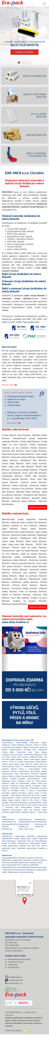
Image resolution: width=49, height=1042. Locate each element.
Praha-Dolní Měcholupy (18, 803)
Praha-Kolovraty (8, 766)
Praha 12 (25, 800)
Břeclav (31, 776)
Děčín (12, 752)
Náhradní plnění (8, 384)
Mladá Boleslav (16, 759)
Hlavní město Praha (16, 764)
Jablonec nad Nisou (19, 793)
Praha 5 (23, 805)
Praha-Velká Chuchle (38, 788)
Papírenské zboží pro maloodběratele (16, 867)
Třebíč (36, 764)
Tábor (37, 752)
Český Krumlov (25, 786)
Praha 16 (11, 776)
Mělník (25, 747)
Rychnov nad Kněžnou (13, 747)
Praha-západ (34, 759)
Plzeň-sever (25, 795)
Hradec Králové (15, 812)
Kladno (17, 800)
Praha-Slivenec (7, 743)
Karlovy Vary (37, 805)
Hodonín (25, 757)
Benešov (29, 745)
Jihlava (44, 752)
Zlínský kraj (39, 826)
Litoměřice (6, 755)
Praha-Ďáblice (41, 762)
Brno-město (35, 771)
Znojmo (4, 750)
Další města (42, 812)
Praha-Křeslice (23, 771)
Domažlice (6, 793)
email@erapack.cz (15, 977)
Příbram (18, 798)
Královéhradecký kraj (26, 822)
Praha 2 (37, 800)
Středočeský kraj (25, 819)
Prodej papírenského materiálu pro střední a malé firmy (22, 858)
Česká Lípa (42, 783)
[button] (5, 649)
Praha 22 (30, 781)
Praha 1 (23, 791)
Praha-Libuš (34, 743)
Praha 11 (13, 762)
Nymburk (5, 769)
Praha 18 (43, 764)
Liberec (30, 793)
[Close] (30, 883)
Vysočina (5, 826)
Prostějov (14, 791)
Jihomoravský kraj (8, 822)
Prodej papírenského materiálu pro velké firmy (21, 846)
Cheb (19, 757)
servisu (26, 198)
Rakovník (5, 783)
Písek (14, 757)
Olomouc (5, 786)
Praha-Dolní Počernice (19, 788)
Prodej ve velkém (9, 843)
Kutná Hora (42, 766)
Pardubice (25, 812)
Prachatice (36, 786)
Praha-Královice (33, 778)
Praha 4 (8, 757)
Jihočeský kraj (40, 819)
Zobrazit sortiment (37, 507)
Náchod (5, 778)
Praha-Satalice (34, 769)
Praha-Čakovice (8, 798)
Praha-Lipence (16, 810)
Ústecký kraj (23, 826)
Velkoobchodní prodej (10, 838)
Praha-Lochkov (41, 781)
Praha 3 (22, 769)
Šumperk (21, 781)
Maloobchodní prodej (38, 867)
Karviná (25, 798)
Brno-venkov (24, 774)
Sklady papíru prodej (28, 838)
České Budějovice (18, 745)
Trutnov (4, 764)
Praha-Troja (14, 805)
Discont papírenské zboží (11, 865)
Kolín (16, 774)
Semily (20, 762)
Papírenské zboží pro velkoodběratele (32, 841)
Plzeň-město (15, 795)
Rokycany (43, 774)
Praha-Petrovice (16, 750)
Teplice (44, 743)
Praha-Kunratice (22, 776)
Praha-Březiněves (34, 803)
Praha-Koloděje (21, 743)
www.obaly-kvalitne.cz (15, 622)
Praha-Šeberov (26, 807)
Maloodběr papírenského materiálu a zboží (26, 863)
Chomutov (9, 807)
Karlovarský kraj (8, 819)
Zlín (31, 800)
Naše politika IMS (31, 322)
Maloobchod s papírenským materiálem (16, 860)
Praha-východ (29, 762)
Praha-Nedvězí (41, 776)
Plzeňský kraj (7, 829)
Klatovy (44, 771)
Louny (7, 805)
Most (30, 752)
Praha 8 (5, 762)
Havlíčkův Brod (30, 750)
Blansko (14, 769)
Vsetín (29, 805)
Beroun (32, 812)
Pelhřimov (14, 786)
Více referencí (12, 423)
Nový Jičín (35, 795)
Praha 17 (18, 766)
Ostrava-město (7, 774)
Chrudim (13, 771)
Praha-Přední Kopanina (33, 755)
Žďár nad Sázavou (32, 810)
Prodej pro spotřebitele (30, 865)
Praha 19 (14, 783)
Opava (10, 800)
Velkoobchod (42, 836)
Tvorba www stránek (13, 1030)
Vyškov (33, 783)
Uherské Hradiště (17, 778)
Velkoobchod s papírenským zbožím (32, 843)
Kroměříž (34, 774)
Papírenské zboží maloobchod (14, 870)
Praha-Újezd (42, 791)
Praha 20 (28, 764)
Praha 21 (37, 745)
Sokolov (44, 759)
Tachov (26, 759)
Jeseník (44, 795)
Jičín (17, 807)
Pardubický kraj (40, 822)
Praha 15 (6, 791)
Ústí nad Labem (17, 755)
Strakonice (6, 745)
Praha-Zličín (21, 752)
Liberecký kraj (24, 824)
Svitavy (37, 807)
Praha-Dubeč (24, 783)
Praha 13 (43, 747)
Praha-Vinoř (33, 747)
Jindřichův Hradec (36, 757)
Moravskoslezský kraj (10, 824)
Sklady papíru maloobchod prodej (20, 872)
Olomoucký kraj (41, 824)
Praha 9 (32, 791)
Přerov (13, 781)
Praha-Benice (35, 798)
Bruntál (4, 776)
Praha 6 (38, 793)
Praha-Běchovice (30, 766)
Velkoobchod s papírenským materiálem (18, 836)
